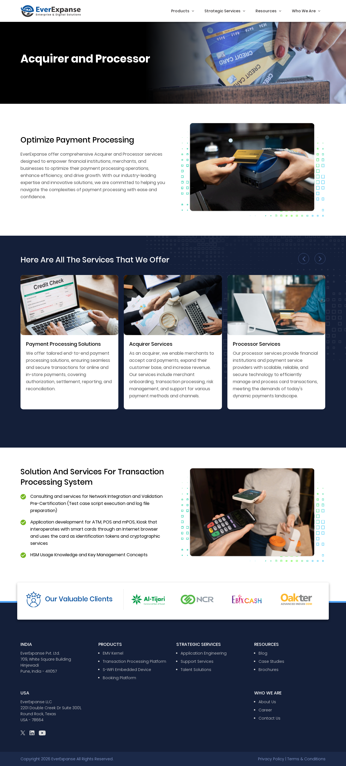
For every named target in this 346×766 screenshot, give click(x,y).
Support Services (197, 661)
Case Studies (271, 661)
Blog (263, 653)
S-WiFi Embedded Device (127, 669)
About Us (267, 702)
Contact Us (269, 718)
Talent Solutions (196, 669)
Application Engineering (204, 653)
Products (182, 11)
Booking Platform (119, 678)
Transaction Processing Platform (134, 661)
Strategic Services (224, 11)
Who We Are (306, 11)
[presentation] (303, 258)
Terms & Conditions (306, 759)
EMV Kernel (113, 653)
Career (265, 710)
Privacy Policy (271, 759)
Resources (268, 11)
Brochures (268, 669)
